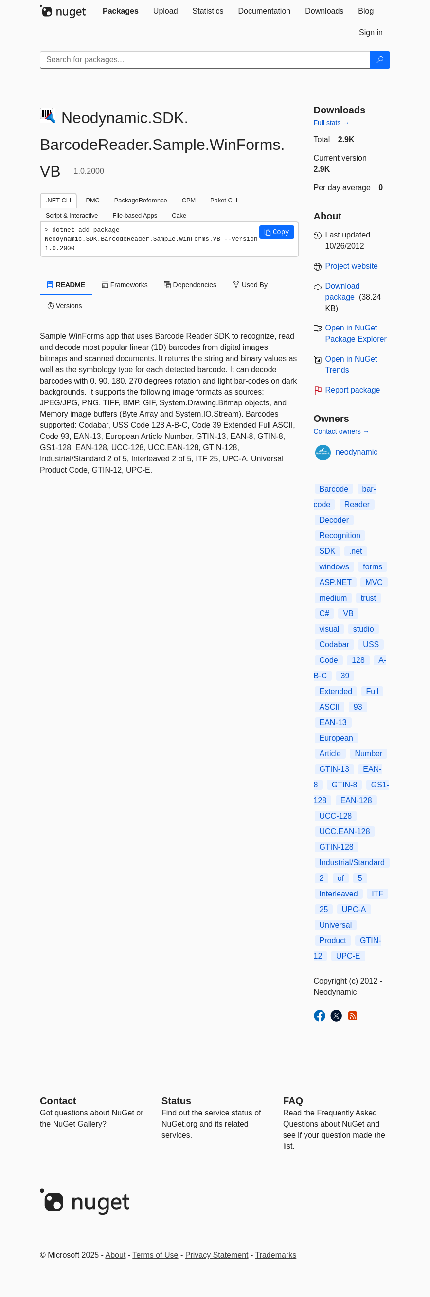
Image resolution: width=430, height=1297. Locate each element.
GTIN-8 (344, 785)
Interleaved (339, 894)
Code (329, 660)
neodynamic (356, 452)
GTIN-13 (334, 769)
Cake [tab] (179, 215)
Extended (336, 691)
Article (330, 753)
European (336, 738)
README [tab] (66, 285)
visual (330, 629)
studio (363, 629)
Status (176, 1101)
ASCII (330, 707)
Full (372, 691)
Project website (351, 266)
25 (324, 909)
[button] (276, 232)
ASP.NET (336, 582)
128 (358, 660)
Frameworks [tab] (125, 285)
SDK (328, 551)
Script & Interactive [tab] (72, 215)
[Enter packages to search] (205, 60)
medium (333, 598)
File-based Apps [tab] (134, 215)
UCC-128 (336, 816)
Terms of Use (155, 1255)
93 (358, 707)
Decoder (334, 520)
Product (333, 940)
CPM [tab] (189, 200)
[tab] (120, 11)
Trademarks (276, 1255)
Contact (58, 1101)
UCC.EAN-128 (345, 831)
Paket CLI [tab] (223, 200)
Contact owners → (342, 431)
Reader (357, 504)
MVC (374, 582)
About (116, 1255)
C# (324, 613)
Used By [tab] (250, 285)
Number (368, 753)
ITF (377, 894)
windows (334, 567)
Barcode (334, 489)
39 (345, 676)
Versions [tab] (64, 306)
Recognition (340, 535)
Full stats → (332, 123)
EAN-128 (356, 800)
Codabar (334, 644)
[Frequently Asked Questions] (293, 1101)
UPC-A (354, 909)
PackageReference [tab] (140, 200)
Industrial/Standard (352, 863)
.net (355, 551)
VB (348, 613)
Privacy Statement (217, 1255)
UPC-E (348, 956)
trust (368, 598)
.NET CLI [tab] (58, 200)
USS (371, 644)
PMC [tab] (92, 200)
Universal (336, 925)
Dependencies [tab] (190, 285)
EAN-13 (333, 722)
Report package (352, 390)
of (341, 878)
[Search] (380, 60)
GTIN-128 (337, 847)
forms (372, 567)
